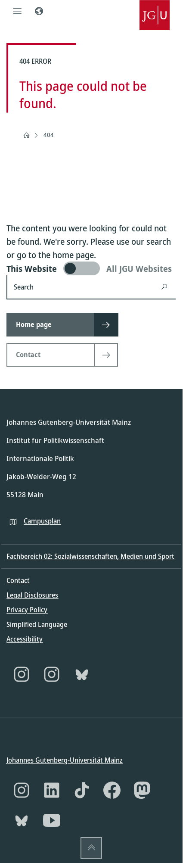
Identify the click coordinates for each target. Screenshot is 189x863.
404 (48, 135)
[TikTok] (81, 790)
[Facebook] (112, 790)
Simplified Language (36, 624)
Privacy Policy (26, 609)
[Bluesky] (81, 674)
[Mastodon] (142, 790)
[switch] (91, 268)
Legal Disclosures (32, 595)
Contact (18, 580)
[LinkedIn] (51, 790)
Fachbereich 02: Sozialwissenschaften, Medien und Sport (90, 556)
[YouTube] (51, 820)
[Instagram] (21, 674)
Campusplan (42, 520)
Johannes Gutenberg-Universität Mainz (64, 759)
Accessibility (24, 639)
